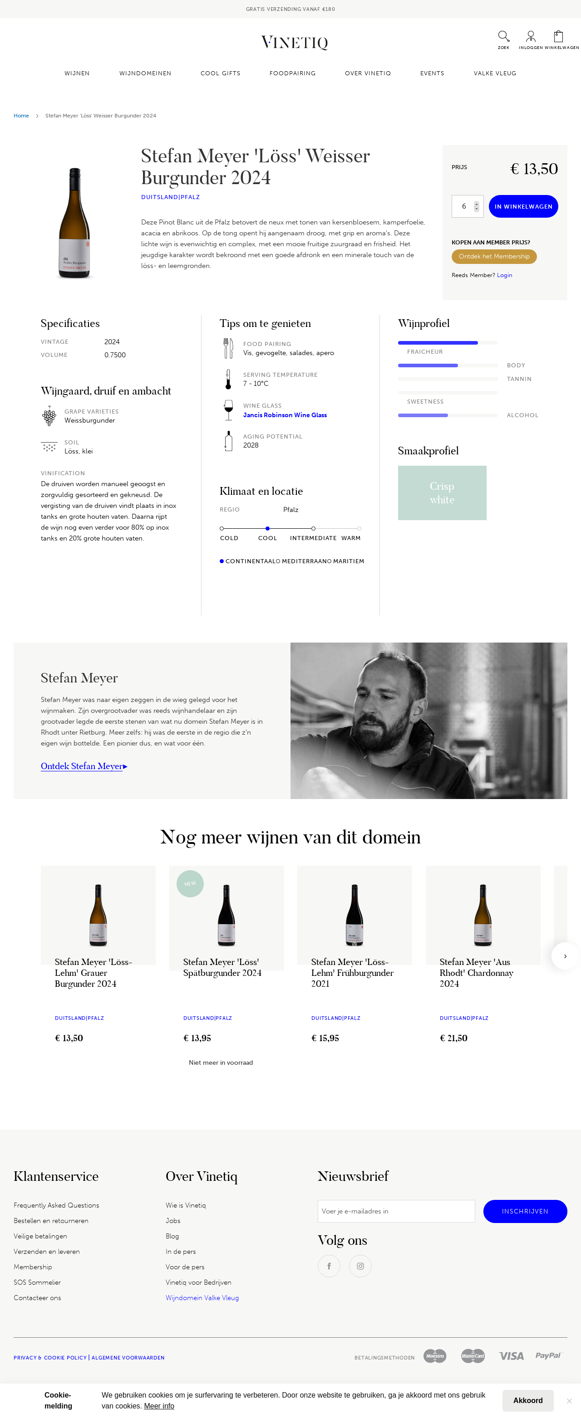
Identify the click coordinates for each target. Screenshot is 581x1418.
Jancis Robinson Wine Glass (285, 415)
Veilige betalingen (40, 1236)
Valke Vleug (487, 73)
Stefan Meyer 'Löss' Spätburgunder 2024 (222, 967)
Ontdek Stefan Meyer (82, 765)
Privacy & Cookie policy (50, 1358)
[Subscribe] (525, 1211)
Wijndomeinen (150, 73)
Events (427, 73)
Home (21, 115)
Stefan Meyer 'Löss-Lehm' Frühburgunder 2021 (352, 972)
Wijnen (85, 73)
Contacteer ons (37, 1298)
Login (504, 275)
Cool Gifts (223, 73)
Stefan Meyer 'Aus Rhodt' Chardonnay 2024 (477, 972)
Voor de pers (185, 1267)
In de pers (181, 1251)
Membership (33, 1267)
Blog (172, 1236)
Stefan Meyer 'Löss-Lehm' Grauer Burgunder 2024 (94, 972)
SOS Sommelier (37, 1282)
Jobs (173, 1221)
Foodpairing (293, 73)
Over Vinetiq (365, 73)
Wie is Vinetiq (186, 1205)
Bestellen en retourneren (51, 1221)
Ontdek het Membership (494, 256)
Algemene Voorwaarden (128, 1358)
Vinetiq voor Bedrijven (198, 1282)
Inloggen (531, 47)
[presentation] (565, 956)
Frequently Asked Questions (56, 1205)
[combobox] (491, 40)
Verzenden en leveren (47, 1251)
